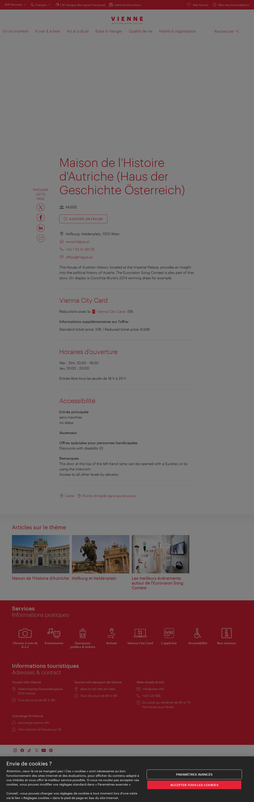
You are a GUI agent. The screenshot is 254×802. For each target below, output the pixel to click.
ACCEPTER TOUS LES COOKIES (194, 785)
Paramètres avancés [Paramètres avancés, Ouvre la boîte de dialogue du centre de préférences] (194, 774)
